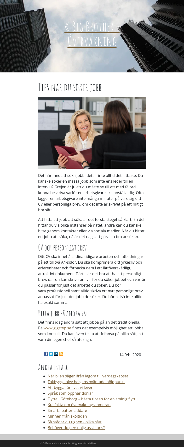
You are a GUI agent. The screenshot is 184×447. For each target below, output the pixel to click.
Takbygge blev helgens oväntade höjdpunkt (86, 381)
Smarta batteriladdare (67, 410)
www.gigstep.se (57, 328)
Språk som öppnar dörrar (70, 393)
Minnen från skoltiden (67, 416)
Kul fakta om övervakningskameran (79, 404)
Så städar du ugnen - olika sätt (75, 422)
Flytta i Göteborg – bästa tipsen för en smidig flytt (91, 399)
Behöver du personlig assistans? (76, 427)
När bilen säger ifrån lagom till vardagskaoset (88, 376)
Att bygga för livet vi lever (70, 387)
